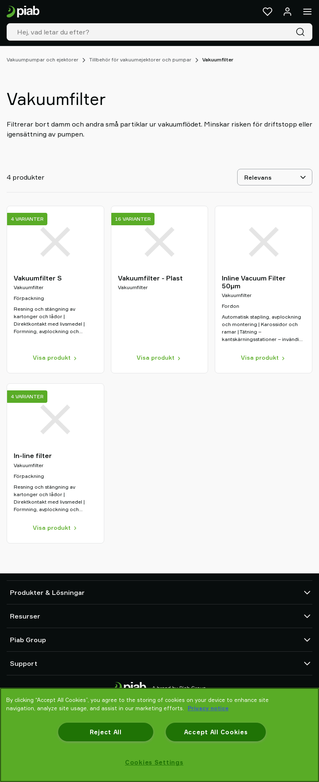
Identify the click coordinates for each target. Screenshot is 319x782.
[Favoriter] (267, 12)
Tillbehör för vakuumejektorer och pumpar (140, 59)
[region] (159, 735)
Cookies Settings (154, 762)
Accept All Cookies (216, 732)
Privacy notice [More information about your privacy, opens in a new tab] (208, 708)
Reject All (106, 732)
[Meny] (307, 12)
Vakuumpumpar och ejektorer (43, 59)
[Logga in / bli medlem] (287, 12)
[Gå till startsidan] (23, 12)
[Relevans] (274, 177)
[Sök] (302, 32)
